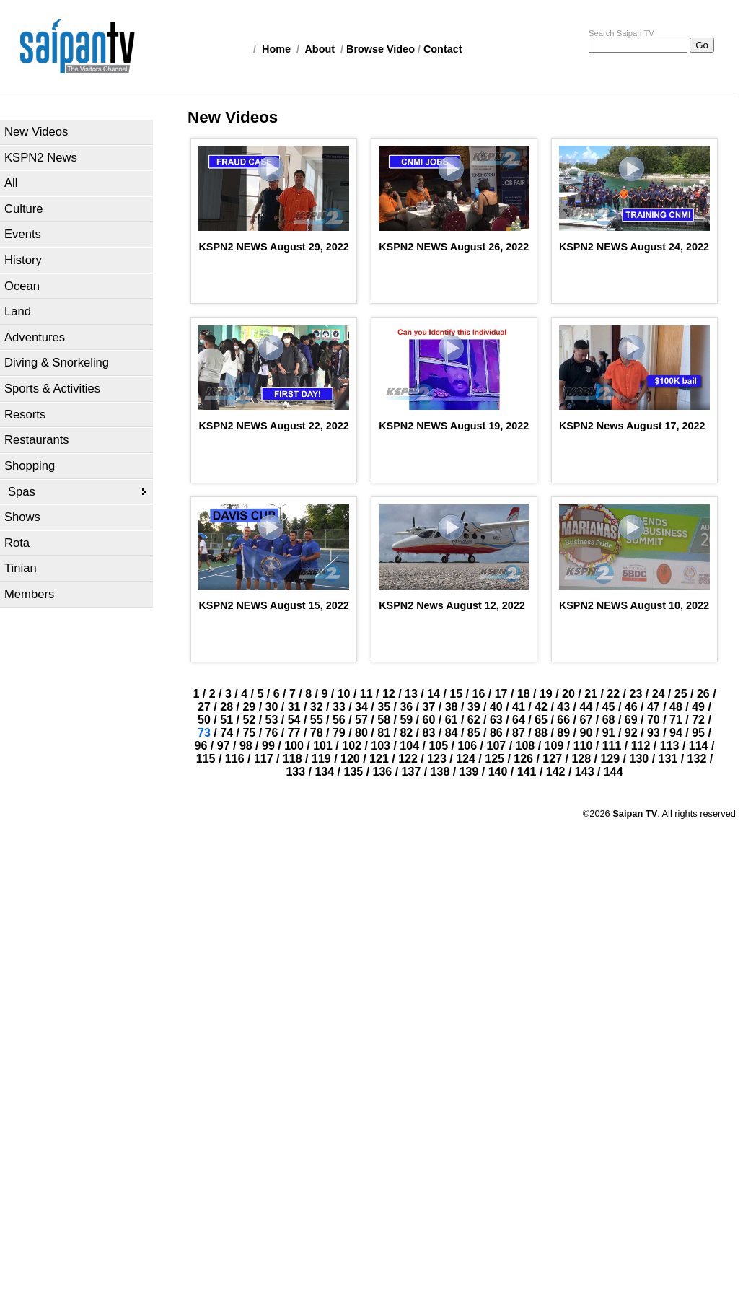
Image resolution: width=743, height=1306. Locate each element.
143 (584, 772)
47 (653, 707)
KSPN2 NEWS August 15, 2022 (273, 605)
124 (465, 759)
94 (675, 733)
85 (473, 733)
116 (235, 759)
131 (668, 759)
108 (525, 746)
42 (541, 707)
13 (411, 694)
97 (223, 746)
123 (437, 759)
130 (639, 759)
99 (268, 746)
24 (658, 694)
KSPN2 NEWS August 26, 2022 (454, 247)
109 (554, 746)
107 (496, 746)
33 (339, 707)
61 (451, 720)
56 (339, 720)
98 (245, 746)
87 (518, 733)
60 (429, 720)
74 (226, 733)
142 (556, 772)
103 (380, 746)
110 (583, 746)
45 (608, 707)
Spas (21, 492)
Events (22, 234)
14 (433, 694)
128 (581, 759)
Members (29, 594)
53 (271, 720)
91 (608, 733)
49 (698, 707)
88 (541, 733)
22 (613, 694)
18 (523, 694)
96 (201, 746)
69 (631, 720)
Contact (442, 49)
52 (248, 720)
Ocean (22, 286)
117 (263, 759)
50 (204, 720)
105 (438, 746)
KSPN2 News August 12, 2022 (452, 605)
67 (586, 720)
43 (563, 707)
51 (226, 720)
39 (473, 707)
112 (641, 746)
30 (271, 707)
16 (478, 694)
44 (586, 707)
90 (586, 733)
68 (608, 720)
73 (204, 733)
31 (294, 707)
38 (451, 707)
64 (518, 720)
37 (429, 707)
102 (351, 746)
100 (294, 746)
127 (552, 759)
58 (383, 720)
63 (496, 720)
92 (631, 733)
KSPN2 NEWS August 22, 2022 (273, 425)
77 (294, 733)
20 (568, 694)
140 (498, 772)
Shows (22, 517)
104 (409, 746)
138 (440, 772)
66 (563, 720)
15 (455, 694)
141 (527, 772)
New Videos (36, 132)
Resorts (24, 414)
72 (698, 720)
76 (271, 733)
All (10, 183)
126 (523, 759)
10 (344, 694)
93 (653, 733)
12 (388, 694)
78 (316, 733)
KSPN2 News (40, 158)
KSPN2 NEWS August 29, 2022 (273, 247)
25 (680, 694)
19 (546, 694)
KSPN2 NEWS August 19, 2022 (454, 425)
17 (501, 694)
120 (350, 759)
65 (541, 720)
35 (383, 707)
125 (494, 759)
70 (653, 720)
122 (408, 759)
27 (204, 707)
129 (610, 759)
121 (379, 759)
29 (248, 707)
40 (496, 707)
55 (316, 720)
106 (467, 746)
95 (698, 733)
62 (473, 720)
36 (406, 707)
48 (675, 707)
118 (292, 759)
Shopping (29, 466)
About (319, 49)
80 (361, 733)
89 (563, 733)
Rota (17, 543)
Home (276, 49)
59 (406, 720)
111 (612, 746)
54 (294, 720)
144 (613, 772)
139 (469, 772)
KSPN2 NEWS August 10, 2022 (634, 605)
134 (324, 772)
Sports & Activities (52, 388)
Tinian (20, 568)
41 (518, 707)
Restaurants (36, 440)
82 (406, 733)
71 (675, 720)
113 (670, 746)
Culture (23, 209)
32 (316, 707)
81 (383, 733)
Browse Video (380, 49)
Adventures (34, 337)
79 (339, 733)
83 (429, 733)
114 (698, 746)
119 (321, 759)
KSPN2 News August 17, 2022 (632, 425)
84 (451, 733)
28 (226, 707)
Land (17, 311)
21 (590, 694)
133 (295, 772)
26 (703, 694)
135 (353, 772)
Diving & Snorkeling (56, 362)
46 (631, 707)
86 (496, 733)
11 (366, 694)
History (23, 260)
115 (206, 759)
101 (323, 746)
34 (361, 707)
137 (411, 772)
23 (635, 694)
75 (248, 733)
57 (361, 720)
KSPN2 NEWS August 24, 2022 (634, 247)
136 (382, 772)
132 (697, 759)
